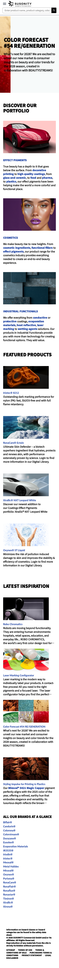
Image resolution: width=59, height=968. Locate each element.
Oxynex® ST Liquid (14, 550)
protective (10, 321)
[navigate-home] (19, 4)
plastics (11, 181)
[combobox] (29, 10)
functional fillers (42, 248)
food (33, 178)
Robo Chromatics (12, 624)
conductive (40, 317)
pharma (47, 178)
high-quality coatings (31, 174)
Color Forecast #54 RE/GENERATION (24, 726)
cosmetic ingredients (16, 248)
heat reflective (26, 325)
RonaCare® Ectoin (13, 442)
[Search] (53, 10)
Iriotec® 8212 (11, 392)
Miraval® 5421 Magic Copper (26, 788)
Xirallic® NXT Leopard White (19, 500)
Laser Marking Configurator (18, 675)
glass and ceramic (14, 178)
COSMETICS (10, 237)
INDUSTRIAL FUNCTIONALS (20, 311)
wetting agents (27, 329)
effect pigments (13, 251)
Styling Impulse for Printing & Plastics (24, 784)
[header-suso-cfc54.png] (29, 54)
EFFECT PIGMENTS (15, 160)
